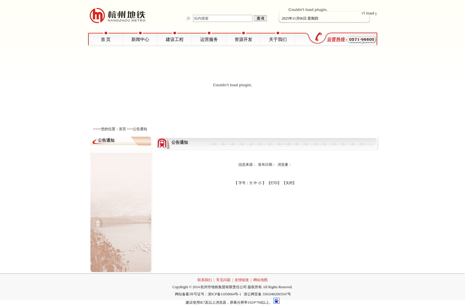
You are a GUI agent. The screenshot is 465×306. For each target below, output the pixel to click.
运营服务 (209, 39)
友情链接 (242, 280)
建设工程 (175, 39)
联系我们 (205, 280)
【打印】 (274, 183)
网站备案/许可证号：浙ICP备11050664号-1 (208, 294)
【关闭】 (289, 183)
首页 (122, 129)
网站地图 (260, 280)
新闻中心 (140, 39)
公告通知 (140, 129)
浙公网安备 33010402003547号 (267, 294)
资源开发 (243, 39)
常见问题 (223, 280)
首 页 (106, 39)
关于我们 (278, 39)
